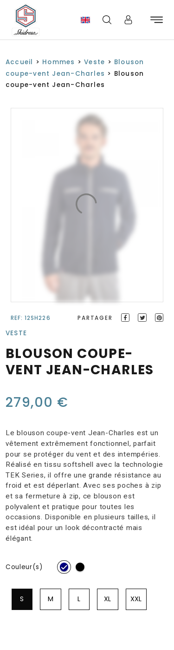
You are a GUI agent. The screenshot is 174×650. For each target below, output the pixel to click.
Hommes (58, 62)
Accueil (19, 62)
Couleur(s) (24, 567)
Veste (94, 62)
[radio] (64, 567)
